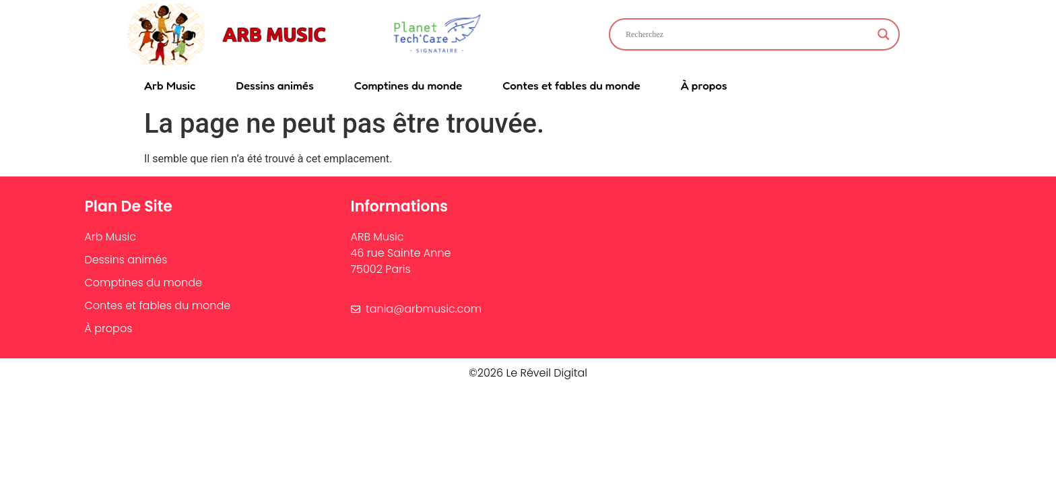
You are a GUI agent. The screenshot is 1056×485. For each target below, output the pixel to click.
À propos (704, 85)
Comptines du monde (408, 85)
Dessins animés (274, 85)
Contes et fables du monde (571, 85)
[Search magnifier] (883, 34)
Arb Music (169, 85)
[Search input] (748, 34)
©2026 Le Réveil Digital (528, 373)
